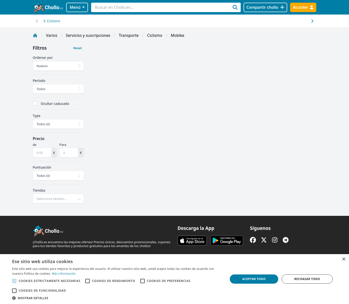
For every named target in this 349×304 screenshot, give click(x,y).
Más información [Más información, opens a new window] (64, 274)
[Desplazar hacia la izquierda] (312, 21)
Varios (51, 35)
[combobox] (58, 198)
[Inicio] (35, 35)
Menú (77, 7)
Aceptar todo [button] (254, 279)
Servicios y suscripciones (88, 35)
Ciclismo (52, 21)
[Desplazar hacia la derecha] (37, 21)
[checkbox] (35, 103)
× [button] (343, 259)
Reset (77, 48)
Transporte (129, 35)
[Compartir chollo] (265, 7)
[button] (117, 298)
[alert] (174, 279)
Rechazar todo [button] (307, 279)
